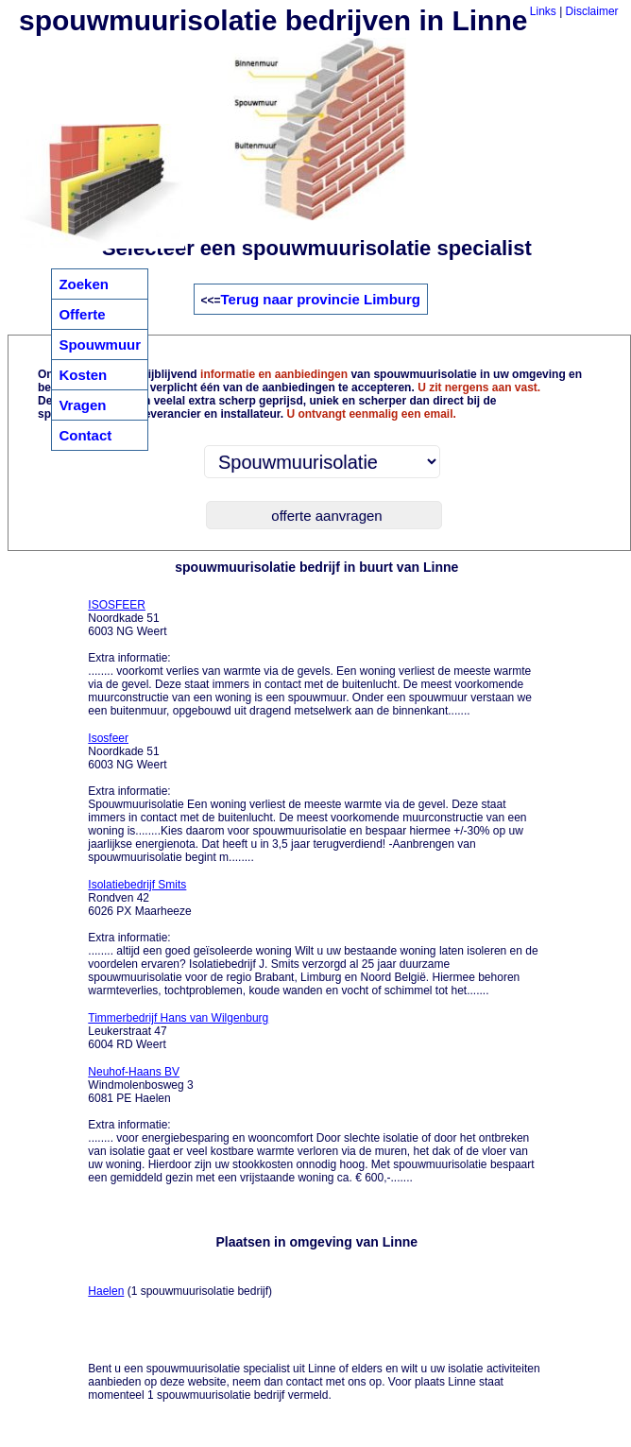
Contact (85, 435)
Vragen (82, 405)
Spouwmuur (100, 344)
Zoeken (84, 284)
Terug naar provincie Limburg (320, 299)
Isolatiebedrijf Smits (137, 884)
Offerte (82, 314)
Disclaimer (592, 11)
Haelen (106, 1291)
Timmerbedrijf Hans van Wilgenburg (178, 1018)
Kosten (83, 375)
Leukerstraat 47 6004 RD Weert (178, 1031)
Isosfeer (108, 738)
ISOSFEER (116, 605)
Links (543, 11)
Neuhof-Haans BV (133, 1071)
